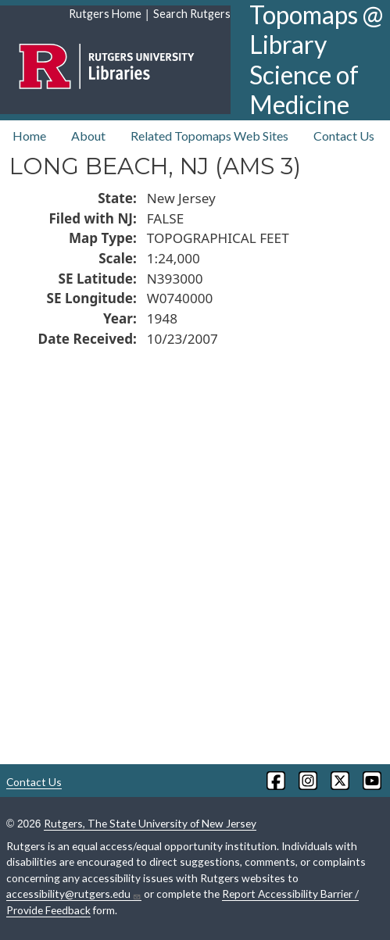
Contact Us (343, 135)
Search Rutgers (192, 13)
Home (29, 135)
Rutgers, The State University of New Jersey (150, 823)
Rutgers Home (105, 13)
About (88, 135)
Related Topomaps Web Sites (209, 135)
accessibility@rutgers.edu (73, 894)
